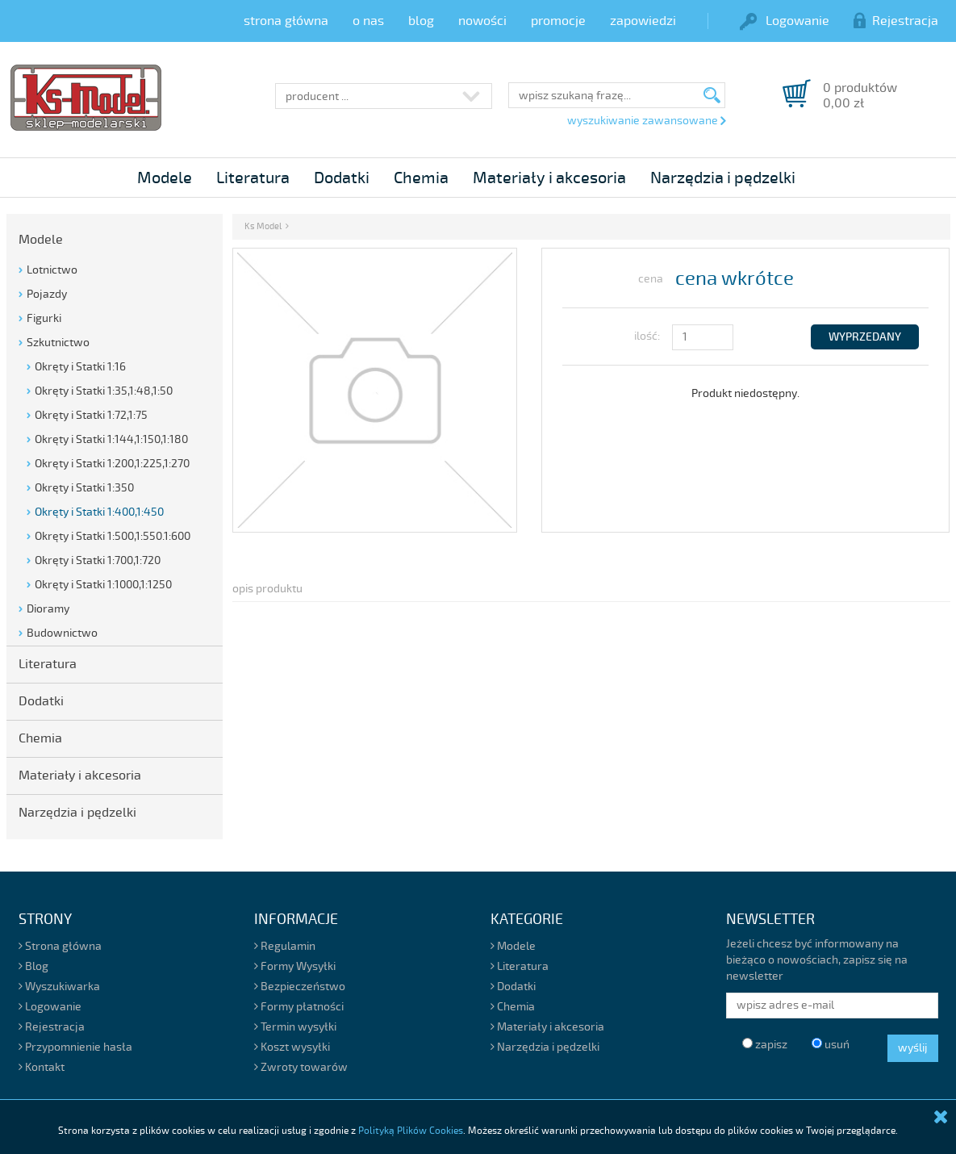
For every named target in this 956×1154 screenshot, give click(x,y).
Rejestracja (896, 21)
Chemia (421, 178)
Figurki (44, 318)
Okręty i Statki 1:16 (80, 367)
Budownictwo (62, 633)
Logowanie (784, 21)
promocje (558, 21)
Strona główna (60, 946)
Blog (33, 966)
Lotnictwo (52, 270)
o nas (368, 21)
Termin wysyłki (295, 1027)
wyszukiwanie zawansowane (646, 121)
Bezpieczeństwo (299, 986)
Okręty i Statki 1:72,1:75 (91, 415)
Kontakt (42, 1067)
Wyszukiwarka (59, 986)
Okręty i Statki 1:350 (84, 488)
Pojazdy (47, 294)
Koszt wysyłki (292, 1047)
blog (421, 21)
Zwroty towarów (301, 1067)
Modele (164, 178)
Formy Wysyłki (295, 966)
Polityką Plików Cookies (410, 1131)
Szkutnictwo (58, 342)
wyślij (913, 1048)
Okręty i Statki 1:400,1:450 (99, 512)
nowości (482, 21)
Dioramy (48, 609)
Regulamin (284, 946)
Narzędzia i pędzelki (722, 178)
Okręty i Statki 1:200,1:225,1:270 (112, 463)
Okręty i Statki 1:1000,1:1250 (103, 585)
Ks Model (263, 226)
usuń (831, 1045)
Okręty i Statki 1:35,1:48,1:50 (104, 391)
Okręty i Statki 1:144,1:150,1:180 (111, 439)
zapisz (764, 1045)
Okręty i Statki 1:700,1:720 (98, 560)
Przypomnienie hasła (75, 1047)
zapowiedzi (643, 21)
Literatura (253, 178)
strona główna (286, 21)
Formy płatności (299, 1007)
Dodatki (341, 178)
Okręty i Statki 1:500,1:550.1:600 (112, 536)
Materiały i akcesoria (549, 178)
